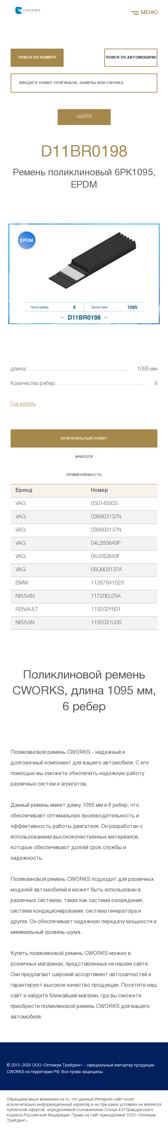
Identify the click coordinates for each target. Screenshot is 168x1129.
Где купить (23, 404)
